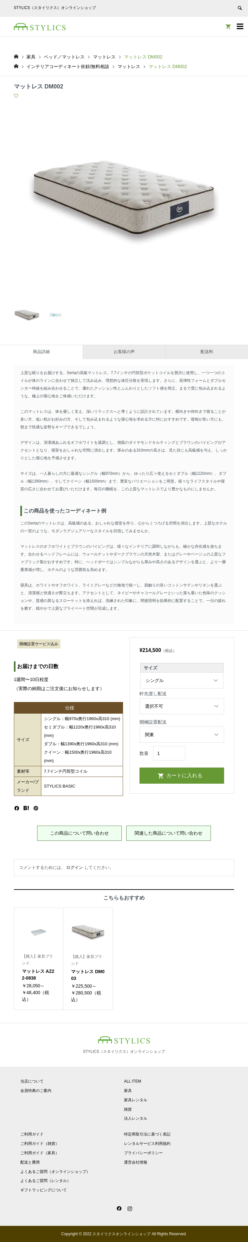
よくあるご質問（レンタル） (45, 1180)
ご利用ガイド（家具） (39, 1153)
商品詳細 (41, 351)
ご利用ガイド (32, 1134)
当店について (32, 1081)
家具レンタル (135, 1100)
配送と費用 (30, 1162)
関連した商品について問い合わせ (168, 833)
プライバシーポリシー (143, 1153)
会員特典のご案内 (35, 1090)
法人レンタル (135, 1118)
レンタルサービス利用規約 (147, 1143)
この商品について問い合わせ (79, 833)
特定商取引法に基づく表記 (147, 1134)
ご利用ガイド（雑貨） (39, 1143)
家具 (128, 1090)
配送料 (207, 351)
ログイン (74, 867)
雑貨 (128, 1109)
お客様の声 (124, 351)
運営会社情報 (135, 1162)
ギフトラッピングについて (43, 1190)
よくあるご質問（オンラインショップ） (55, 1171)
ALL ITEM (132, 1081)
